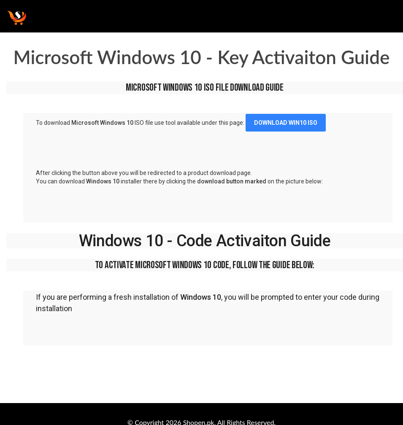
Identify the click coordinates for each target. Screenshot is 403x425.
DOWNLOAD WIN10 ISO (285, 122)
